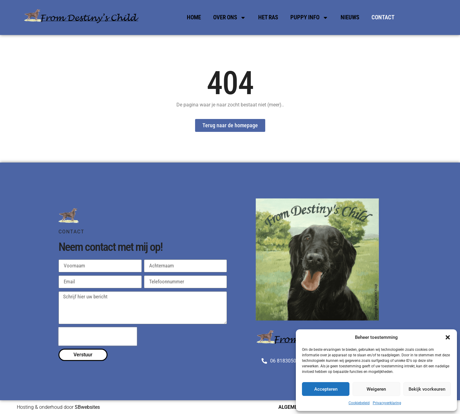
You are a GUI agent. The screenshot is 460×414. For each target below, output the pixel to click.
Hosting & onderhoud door (58, 407)
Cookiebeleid (359, 403)
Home (194, 17)
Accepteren (325, 389)
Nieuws (350, 17)
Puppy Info (309, 18)
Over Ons (229, 18)
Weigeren (376, 389)
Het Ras (268, 17)
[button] (448, 337)
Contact (382, 17)
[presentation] (97, 336)
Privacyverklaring (387, 403)
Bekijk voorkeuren (427, 389)
